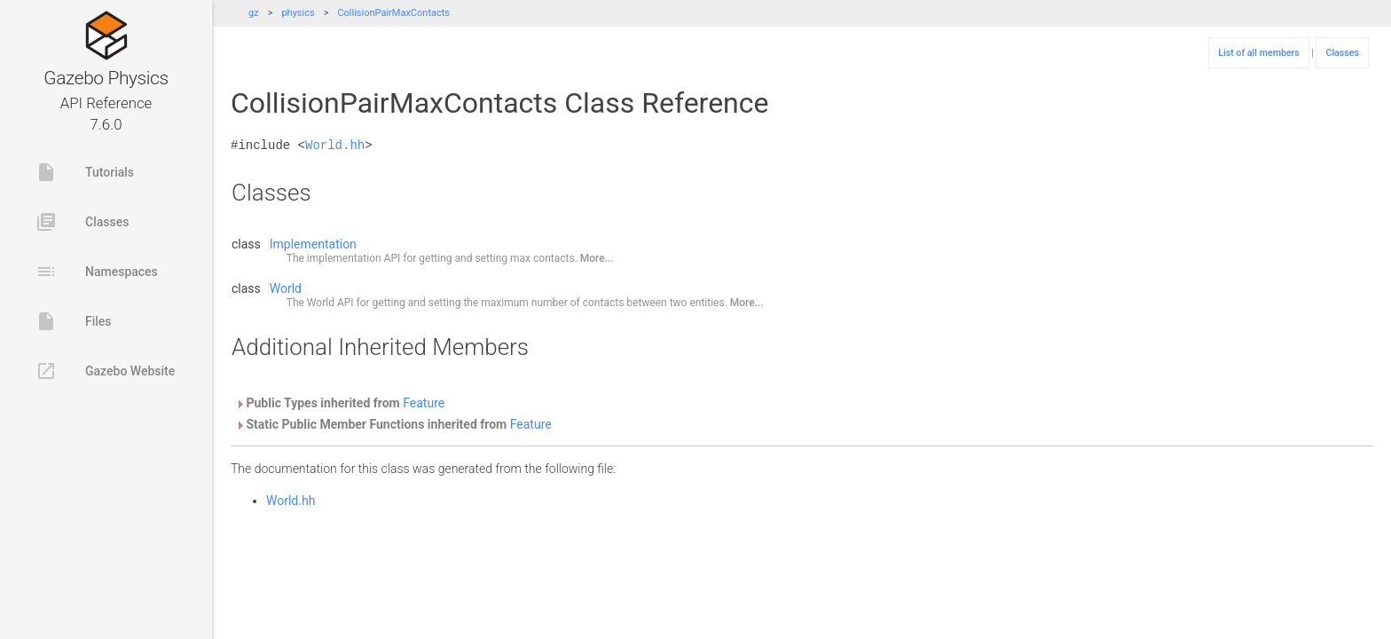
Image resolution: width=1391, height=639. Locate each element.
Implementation (313, 244)
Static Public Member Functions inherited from (393, 424)
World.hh (335, 145)
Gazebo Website (105, 371)
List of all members (1259, 53)
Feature (423, 403)
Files (73, 321)
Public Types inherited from (339, 403)
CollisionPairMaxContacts (393, 13)
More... (597, 258)
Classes (82, 222)
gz (253, 13)
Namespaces (96, 271)
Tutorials (84, 172)
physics (297, 13)
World (286, 288)
